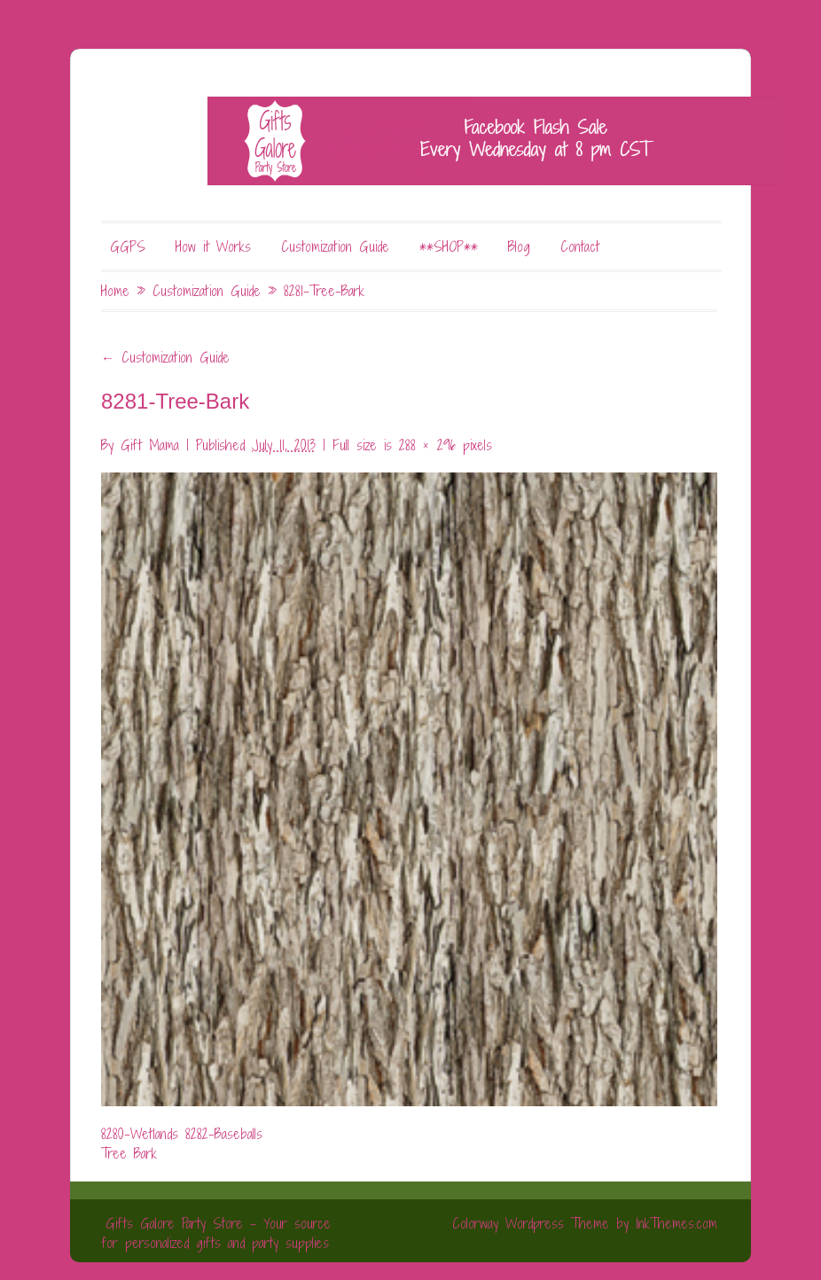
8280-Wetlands (139, 1133)
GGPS (127, 246)
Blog (519, 246)
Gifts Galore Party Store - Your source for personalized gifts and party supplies (216, 1233)
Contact (579, 246)
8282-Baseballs (223, 1133)
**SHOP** (448, 246)
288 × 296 (427, 445)
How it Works (213, 246)
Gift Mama (150, 445)
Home (115, 290)
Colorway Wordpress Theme (530, 1223)
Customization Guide (335, 246)
